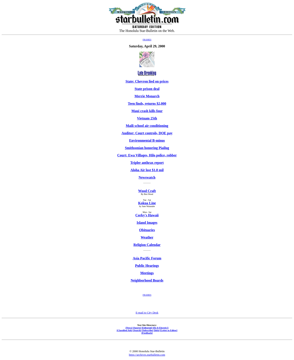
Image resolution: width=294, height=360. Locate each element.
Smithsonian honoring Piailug (147, 148)
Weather (147, 237)
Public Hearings (147, 265)
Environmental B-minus (147, 140)
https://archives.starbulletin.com (147, 354)
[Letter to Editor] (168, 330)
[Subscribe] (147, 330)
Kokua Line (147, 203)
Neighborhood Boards (147, 280)
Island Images (147, 222)
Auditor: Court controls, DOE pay (147, 133)
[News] (129, 327)
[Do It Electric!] (160, 327)
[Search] (137, 330)
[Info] (156, 330)
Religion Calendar (147, 245)
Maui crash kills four (147, 111)
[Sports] (137, 327)
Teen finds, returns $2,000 (147, 103)
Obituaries (147, 230)
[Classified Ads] (124, 330)
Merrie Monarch (147, 96)
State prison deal (147, 89)
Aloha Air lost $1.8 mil (147, 170)
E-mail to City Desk (147, 312)
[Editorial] (147, 327)
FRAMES (147, 39)
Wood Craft (147, 191)
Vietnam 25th (147, 118)
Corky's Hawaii (147, 215)
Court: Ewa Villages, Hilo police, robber (147, 155)
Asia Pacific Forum (147, 258)
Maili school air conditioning (147, 126)
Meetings (147, 273)
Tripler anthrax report (147, 162)
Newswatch (147, 177)
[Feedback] (146, 333)
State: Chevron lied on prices (147, 81)
